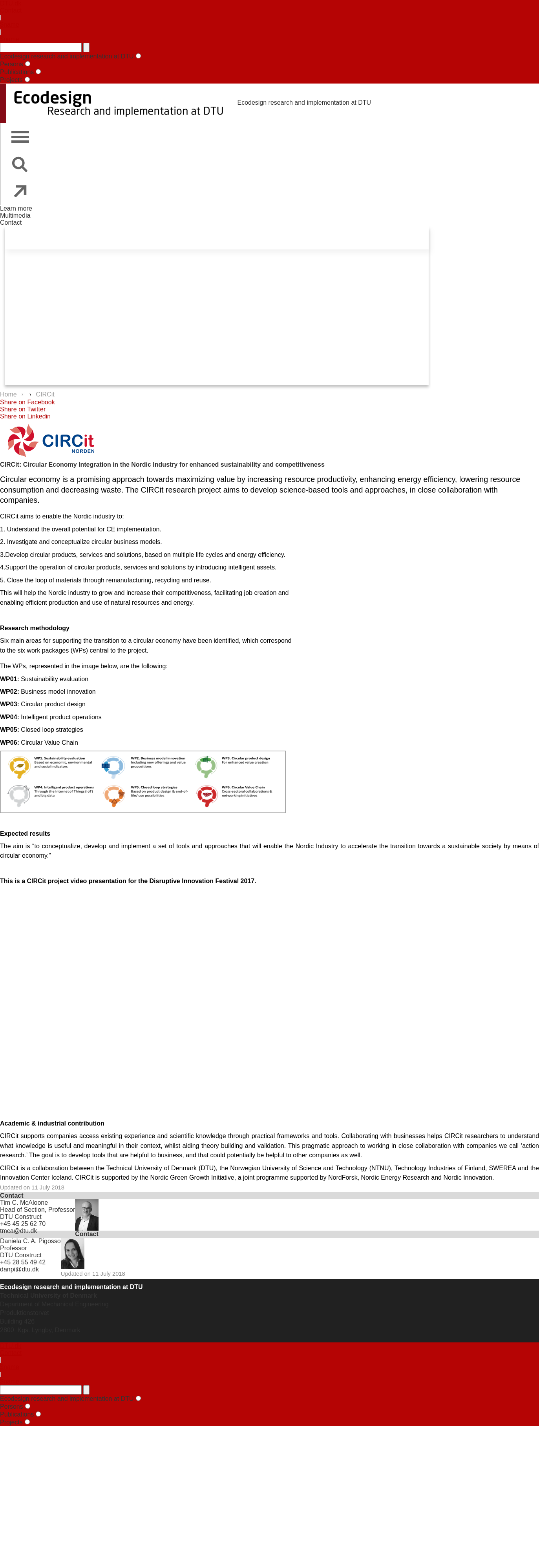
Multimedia (15, 215)
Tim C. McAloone (24, 1202)
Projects (11, 79)
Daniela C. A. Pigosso (30, 1241)
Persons (11, 64)
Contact (11, 10)
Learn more (16, 208)
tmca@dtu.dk (18, 1230)
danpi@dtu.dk (19, 1269)
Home (9, 394)
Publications (17, 72)
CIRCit (45, 394)
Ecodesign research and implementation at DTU (67, 56)
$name (9, 24)
